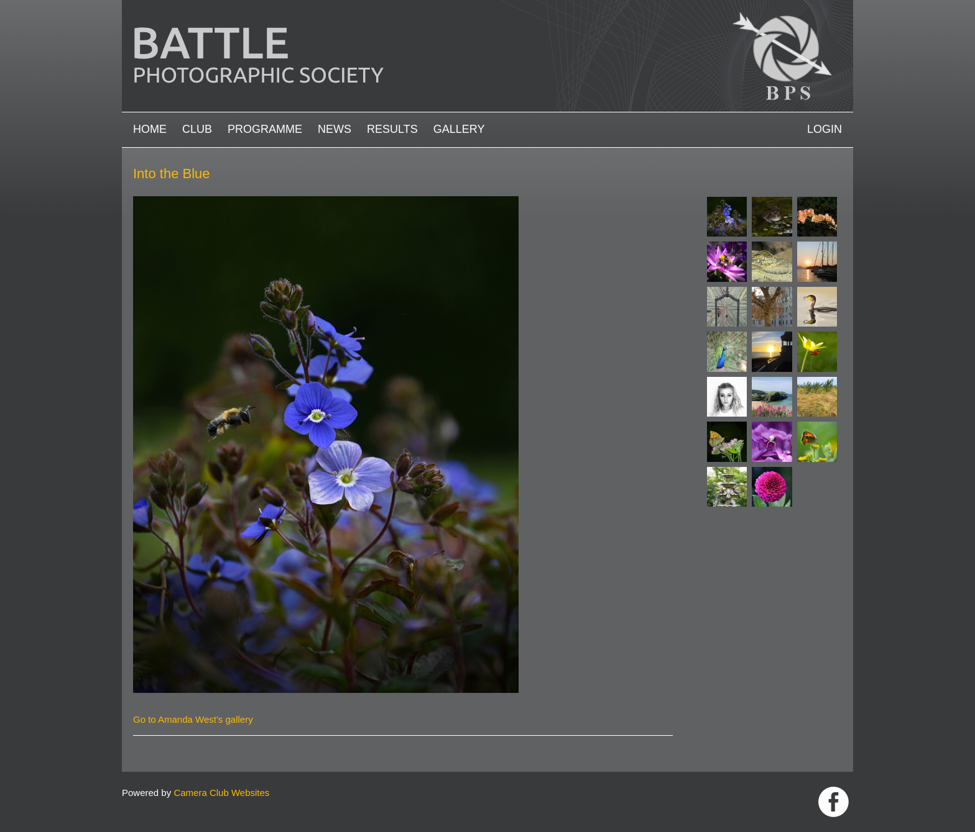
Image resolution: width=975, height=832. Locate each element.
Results (392, 129)
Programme (265, 129)
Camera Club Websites (221, 792)
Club (197, 129)
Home (150, 129)
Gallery (459, 129)
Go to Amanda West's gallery (193, 719)
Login (824, 129)
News (334, 129)
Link (833, 802)
